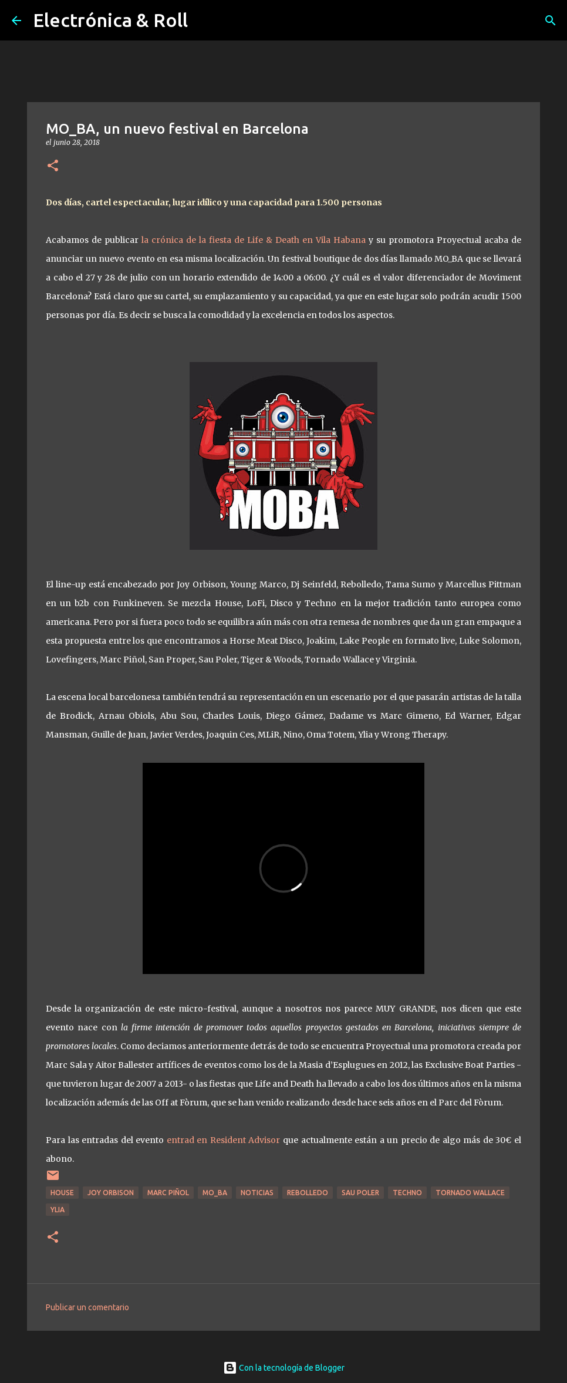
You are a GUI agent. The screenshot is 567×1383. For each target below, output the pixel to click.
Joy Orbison (110, 1192)
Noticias (257, 1192)
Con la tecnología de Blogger (284, 1367)
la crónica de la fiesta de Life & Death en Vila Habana (253, 240)
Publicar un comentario (87, 1307)
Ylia (57, 1209)
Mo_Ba (215, 1192)
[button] (53, 166)
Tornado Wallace (470, 1192)
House (62, 1192)
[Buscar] (551, 20)
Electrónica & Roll (110, 20)
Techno (407, 1192)
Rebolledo (307, 1192)
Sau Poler (360, 1192)
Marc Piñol (168, 1192)
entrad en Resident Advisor (222, 1140)
